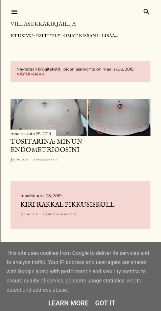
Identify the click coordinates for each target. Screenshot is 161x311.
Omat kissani (80, 36)
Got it (105, 303)
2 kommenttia (45, 159)
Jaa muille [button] (19, 159)
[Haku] (146, 10)
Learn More (68, 303)
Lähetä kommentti (59, 214)
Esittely (48, 36)
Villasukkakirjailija (43, 23)
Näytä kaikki (31, 74)
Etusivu (22, 36)
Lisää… (109, 36)
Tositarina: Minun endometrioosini (46, 146)
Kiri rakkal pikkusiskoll (67, 205)
